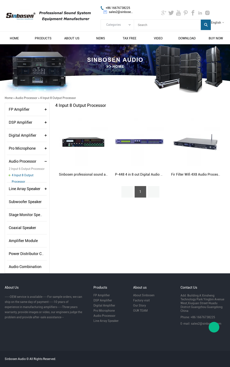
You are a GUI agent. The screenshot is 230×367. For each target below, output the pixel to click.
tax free (129, 38)
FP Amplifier (19, 109)
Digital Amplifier (22, 135)
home (14, 38)
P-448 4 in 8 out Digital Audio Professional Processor (155, 174)
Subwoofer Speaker (25, 201)
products (43, 38)
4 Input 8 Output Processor (58, 98)
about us (71, 38)
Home (9, 98)
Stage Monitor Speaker (28, 214)
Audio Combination (25, 266)
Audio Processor (26, 98)
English (216, 22)
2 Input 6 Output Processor (27, 169)
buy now (216, 38)
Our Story (139, 305)
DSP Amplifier (20, 122)
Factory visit (141, 300)
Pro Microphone (22, 148)
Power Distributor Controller (32, 253)
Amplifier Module (23, 240)
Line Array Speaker (24, 188)
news (100, 38)
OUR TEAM (140, 310)
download (187, 38)
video (158, 38)
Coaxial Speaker (22, 227)
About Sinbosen (143, 295)
